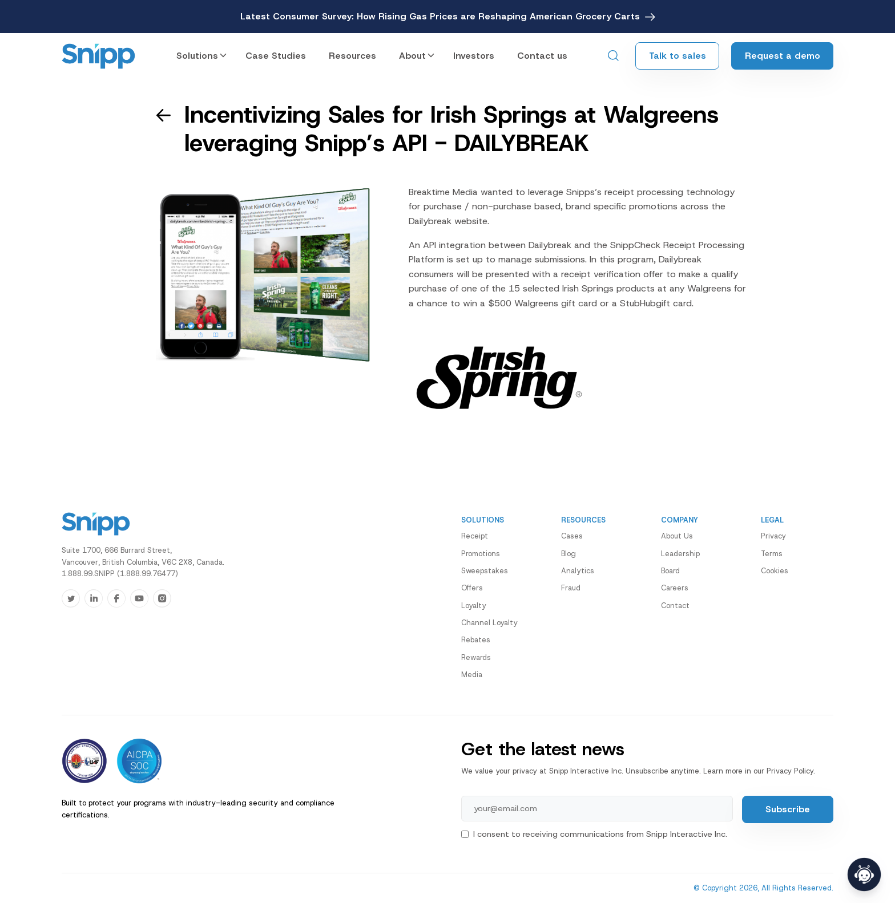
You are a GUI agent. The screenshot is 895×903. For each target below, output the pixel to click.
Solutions (197, 56)
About (412, 56)
